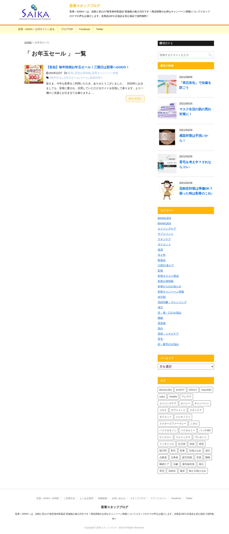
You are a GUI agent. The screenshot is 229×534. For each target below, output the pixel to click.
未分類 (162, 296)
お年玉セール (71, 77)
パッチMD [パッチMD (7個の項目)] (204, 430)
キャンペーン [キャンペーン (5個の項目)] (201, 403)
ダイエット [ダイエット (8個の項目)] (165, 416)
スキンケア (164, 239)
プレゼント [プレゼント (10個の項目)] (200, 437)
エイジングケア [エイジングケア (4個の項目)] (167, 403)
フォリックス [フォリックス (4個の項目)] (183, 437)
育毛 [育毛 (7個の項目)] (161, 470)
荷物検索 (102, 498)
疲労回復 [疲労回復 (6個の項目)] (187, 457)
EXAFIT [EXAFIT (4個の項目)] (180, 389)
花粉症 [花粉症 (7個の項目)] (172, 470)
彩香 (70, 72)
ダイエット (164, 244)
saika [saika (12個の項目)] (162, 396)
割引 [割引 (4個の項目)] (173, 450)
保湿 (160, 249)
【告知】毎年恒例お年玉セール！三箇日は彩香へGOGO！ (87, 67)
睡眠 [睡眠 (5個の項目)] (207, 457)
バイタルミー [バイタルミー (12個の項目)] (188, 430)
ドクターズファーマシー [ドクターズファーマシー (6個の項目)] (172, 423)
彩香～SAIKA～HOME (48, 498)
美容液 (162, 323)
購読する (166, 43)
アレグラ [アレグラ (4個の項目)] (186, 396)
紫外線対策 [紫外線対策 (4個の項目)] (188, 464)
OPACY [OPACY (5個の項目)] (193, 389)
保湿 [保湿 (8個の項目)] (201, 443)
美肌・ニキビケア (168, 333)
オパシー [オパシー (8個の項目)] (185, 403)
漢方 (160, 307)
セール (84, 77)
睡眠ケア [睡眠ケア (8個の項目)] (164, 464)
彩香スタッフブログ (85, 6)
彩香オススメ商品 (168, 275)
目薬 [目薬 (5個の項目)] (198, 457)
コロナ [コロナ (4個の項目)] (163, 410)
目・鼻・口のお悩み (169, 312)
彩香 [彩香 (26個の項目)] (182, 450)
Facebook (84, 29)
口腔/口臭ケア (166, 265)
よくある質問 (86, 498)
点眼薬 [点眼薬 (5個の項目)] (163, 457)
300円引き (56, 77)
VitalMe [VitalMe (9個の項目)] (173, 396)
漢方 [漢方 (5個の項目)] (207, 450)
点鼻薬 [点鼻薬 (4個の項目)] (174, 457)
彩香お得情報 (83, 72)
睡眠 (160, 317)
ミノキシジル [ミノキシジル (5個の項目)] (166, 443)
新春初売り (96, 77)
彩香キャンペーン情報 (105, 72)
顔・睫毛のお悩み (168, 344)
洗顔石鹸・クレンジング (172, 302)
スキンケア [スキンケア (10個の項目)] (196, 410)
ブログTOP (67, 29)
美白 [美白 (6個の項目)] (201, 464)
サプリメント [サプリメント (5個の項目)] (178, 410)
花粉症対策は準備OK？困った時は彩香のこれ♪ (196, 191)
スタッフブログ (138, 498)
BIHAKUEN (164, 218)
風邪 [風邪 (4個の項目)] (182, 470)
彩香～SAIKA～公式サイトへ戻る (36, 29)
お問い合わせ (118, 498)
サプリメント (165, 233)
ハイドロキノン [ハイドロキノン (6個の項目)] (167, 430)
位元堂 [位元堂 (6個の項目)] (181, 443)
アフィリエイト (158, 498)
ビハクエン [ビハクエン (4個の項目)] (165, 437)
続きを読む (135, 98)
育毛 (160, 338)
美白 (160, 328)
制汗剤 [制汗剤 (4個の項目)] (163, 450)
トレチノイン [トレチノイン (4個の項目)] (183, 416)
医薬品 (162, 260)
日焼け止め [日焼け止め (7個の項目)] (195, 450)
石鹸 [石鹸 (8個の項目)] (175, 464)
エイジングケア (167, 228)
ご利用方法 (69, 498)
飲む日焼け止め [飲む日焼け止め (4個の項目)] (197, 470)
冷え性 (162, 254)
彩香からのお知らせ (169, 286)
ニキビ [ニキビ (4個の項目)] (194, 423)
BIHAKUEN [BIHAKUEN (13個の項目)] (165, 389)
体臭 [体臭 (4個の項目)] (192, 443)
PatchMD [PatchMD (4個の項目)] (206, 389)
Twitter (99, 29)
